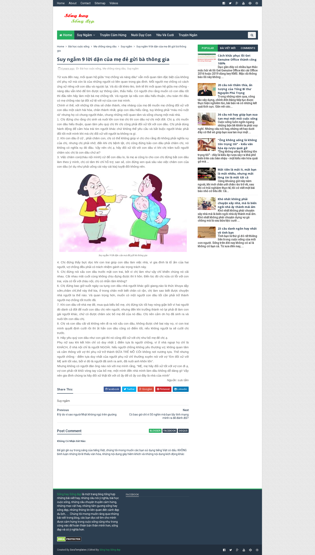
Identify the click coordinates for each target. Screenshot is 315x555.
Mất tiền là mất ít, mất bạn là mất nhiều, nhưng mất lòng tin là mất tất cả (237, 173)
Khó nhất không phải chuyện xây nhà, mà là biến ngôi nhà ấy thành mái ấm (237, 203)
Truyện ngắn (188, 35)
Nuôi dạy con (141, 35)
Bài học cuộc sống (90, 68)
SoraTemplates (78, 549)
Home (61, 3)
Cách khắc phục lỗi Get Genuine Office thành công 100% (237, 59)
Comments (248, 48)
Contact (86, 3)
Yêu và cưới (165, 35)
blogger (155, 430)
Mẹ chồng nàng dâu (114, 68)
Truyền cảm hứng (113, 35)
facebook (170, 430)
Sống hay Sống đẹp (69, 494)
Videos (113, 3)
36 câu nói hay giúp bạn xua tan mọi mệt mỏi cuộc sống (238, 116)
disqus (183, 430)
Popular (208, 48)
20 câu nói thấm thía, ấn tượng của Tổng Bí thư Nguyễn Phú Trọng (235, 89)
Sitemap (100, 3)
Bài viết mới (228, 48)
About (73, 3)
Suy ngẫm (84, 35)
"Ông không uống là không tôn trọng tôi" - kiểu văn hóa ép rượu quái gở (237, 144)
